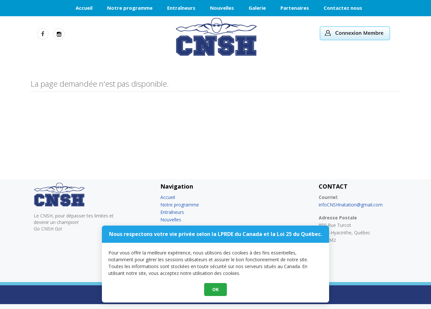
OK (215, 289)
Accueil (84, 8)
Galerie (257, 8)
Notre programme (130, 8)
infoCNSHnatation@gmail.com (351, 205)
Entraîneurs (181, 8)
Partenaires (294, 8)
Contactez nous (343, 8)
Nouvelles (222, 8)
